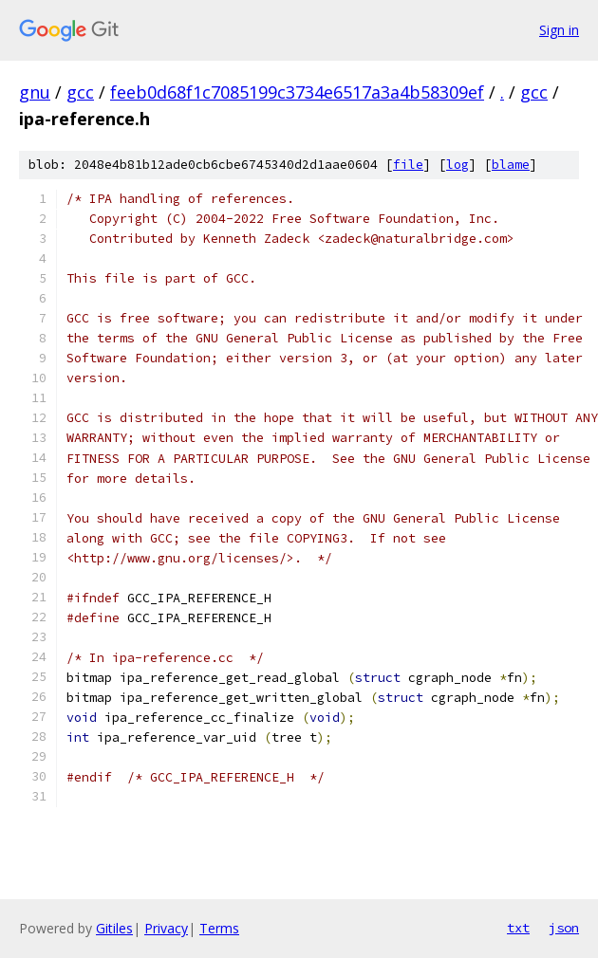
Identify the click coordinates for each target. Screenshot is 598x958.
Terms (219, 928)
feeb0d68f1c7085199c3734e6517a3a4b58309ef (297, 92)
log (457, 165)
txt (518, 927)
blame (511, 165)
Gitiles (114, 928)
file (408, 165)
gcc (80, 92)
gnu (34, 92)
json (564, 927)
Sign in (559, 30)
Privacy (166, 928)
